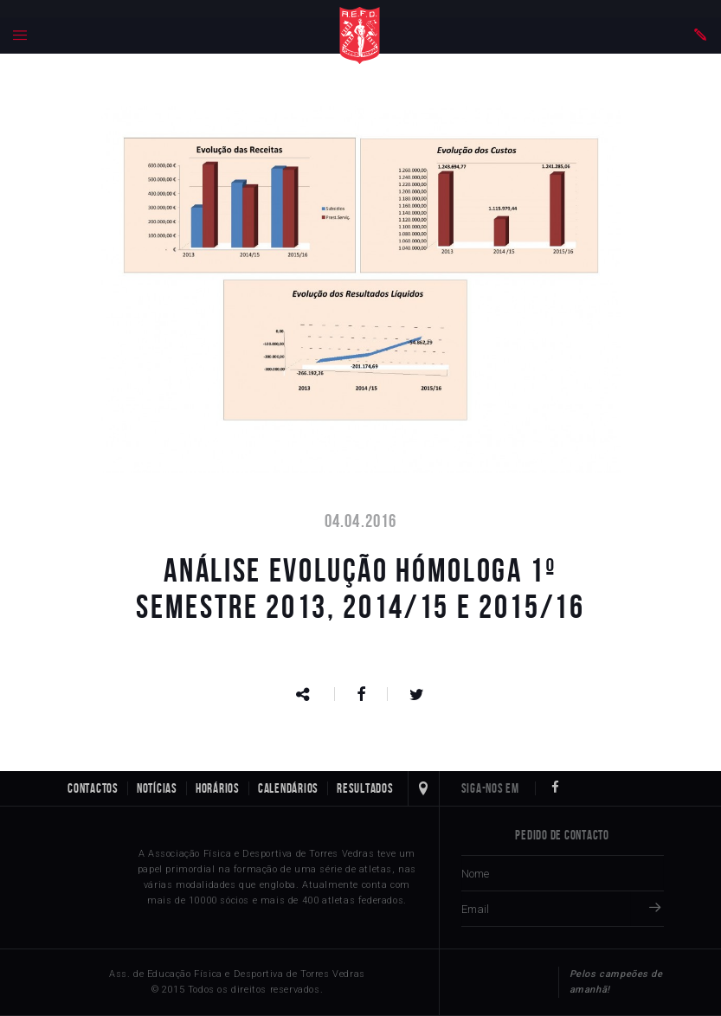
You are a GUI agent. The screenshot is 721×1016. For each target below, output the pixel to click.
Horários (218, 788)
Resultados (365, 788)
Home (359, 35)
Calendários (288, 788)
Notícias (157, 788)
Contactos (93, 788)
